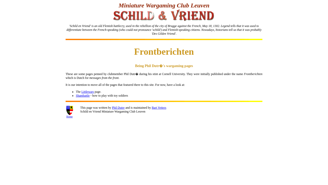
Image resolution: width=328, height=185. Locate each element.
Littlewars (87, 92)
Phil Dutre (118, 107)
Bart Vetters (159, 107)
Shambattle (83, 95)
